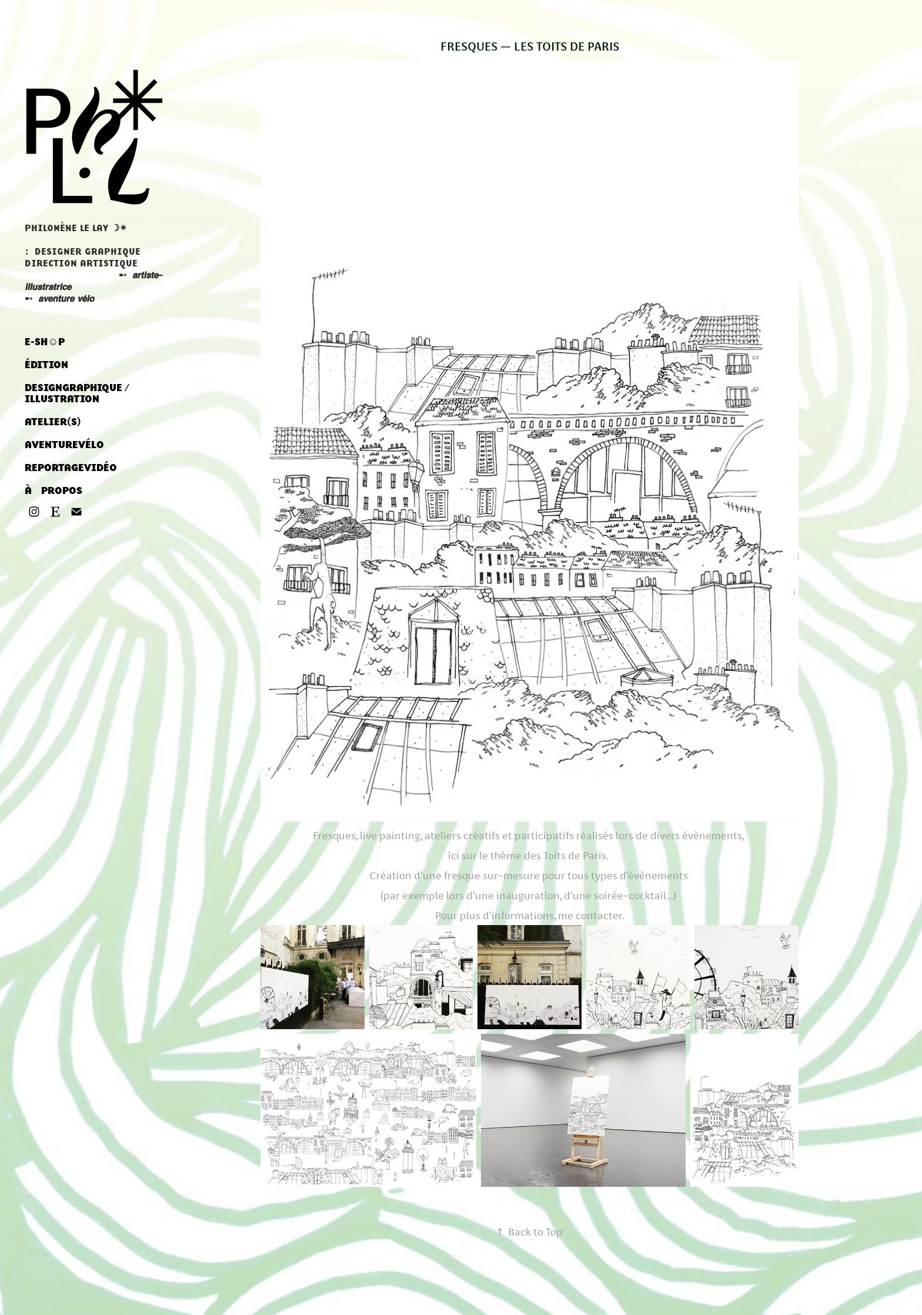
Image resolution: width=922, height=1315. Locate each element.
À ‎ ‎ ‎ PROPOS (53, 490)
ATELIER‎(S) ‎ (54, 421)
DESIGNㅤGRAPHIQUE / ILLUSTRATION (77, 393)
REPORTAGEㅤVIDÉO (71, 467)
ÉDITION (46, 364)
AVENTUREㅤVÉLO (64, 444)
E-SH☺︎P (45, 341)
